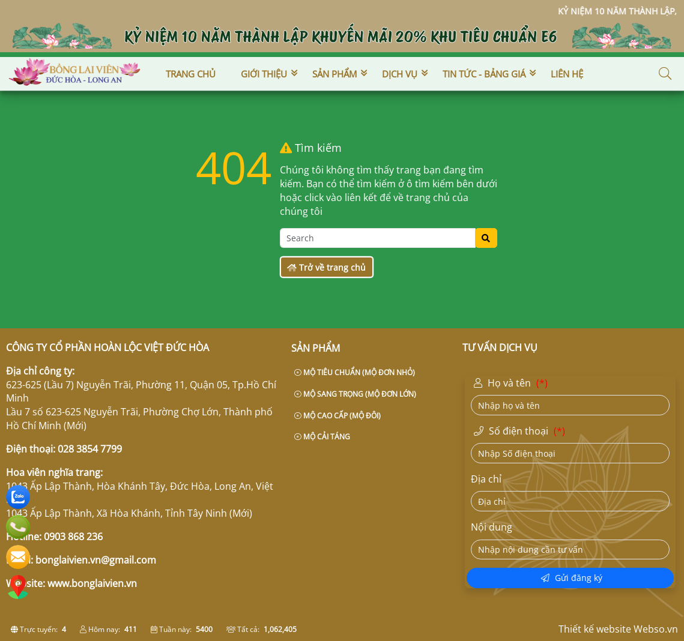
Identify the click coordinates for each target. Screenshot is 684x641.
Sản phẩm (334, 74)
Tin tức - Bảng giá (484, 74)
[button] (666, 74)
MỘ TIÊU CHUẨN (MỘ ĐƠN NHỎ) (354, 372)
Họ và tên (512, 383)
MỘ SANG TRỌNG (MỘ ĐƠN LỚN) (355, 394)
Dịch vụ (399, 74)
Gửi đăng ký (571, 577)
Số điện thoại (521, 431)
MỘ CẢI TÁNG (322, 437)
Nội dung (491, 527)
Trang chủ (191, 74)
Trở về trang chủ (326, 267)
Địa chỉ (486, 479)
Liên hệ (567, 74)
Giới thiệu (264, 74)
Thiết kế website (594, 629)
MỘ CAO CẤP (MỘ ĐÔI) (337, 416)
